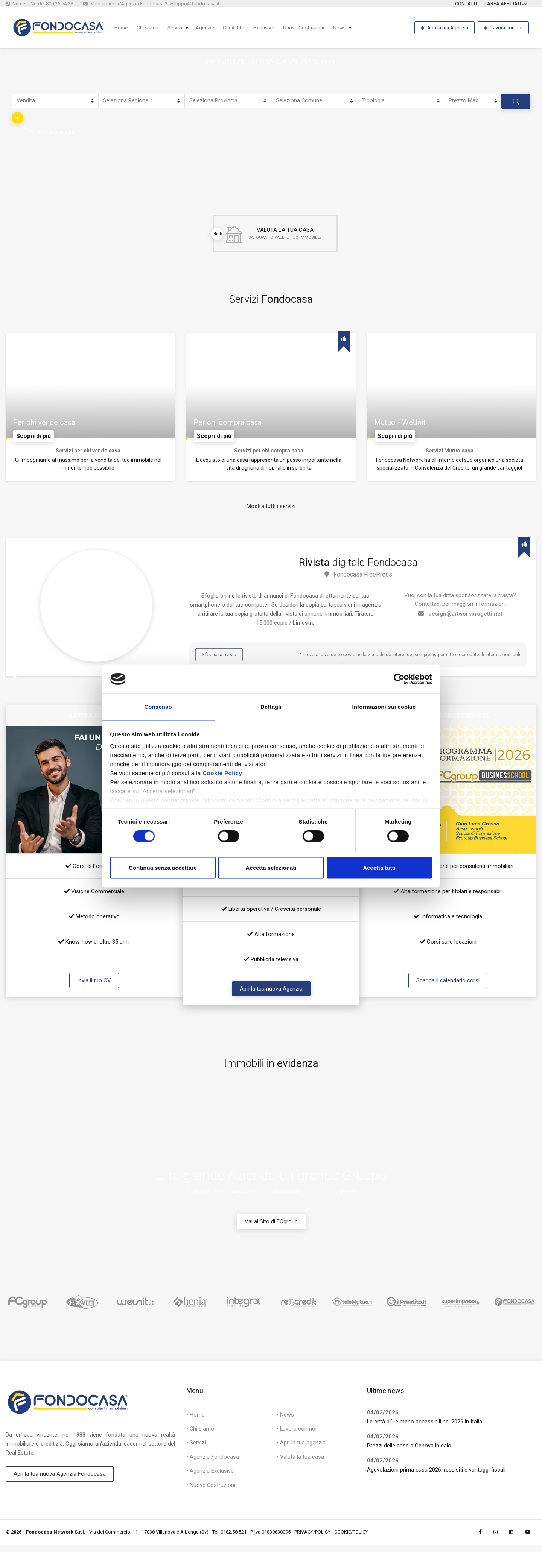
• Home (195, 1419)
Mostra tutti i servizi (271, 510)
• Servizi (196, 1448)
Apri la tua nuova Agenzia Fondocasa (60, 1478)
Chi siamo (149, 28)
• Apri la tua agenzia (301, 1448)
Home (122, 28)
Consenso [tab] (158, 706)
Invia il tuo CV (94, 984)
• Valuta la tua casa (300, 1462)
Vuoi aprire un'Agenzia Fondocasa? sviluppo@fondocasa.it (151, 3)
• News (285, 1419)
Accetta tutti (379, 868)
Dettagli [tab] (271, 706)
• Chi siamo (200, 1434)
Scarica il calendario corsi (448, 984)
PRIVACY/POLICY (312, 1539)
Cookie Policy (222, 773)
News (350, 28)
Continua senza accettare (163, 868)
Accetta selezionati (270, 868)
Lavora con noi (503, 28)
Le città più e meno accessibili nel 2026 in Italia (425, 1425)
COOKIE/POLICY (351, 1539)
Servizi (179, 28)
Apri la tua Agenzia (444, 28)
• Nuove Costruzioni (211, 1491)
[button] (18, 118)
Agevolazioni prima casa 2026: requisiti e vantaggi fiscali (436, 1473)
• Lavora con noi (297, 1434)
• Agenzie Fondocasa (212, 1462)
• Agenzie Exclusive (210, 1477)
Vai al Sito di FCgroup (271, 1225)
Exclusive (272, 28)
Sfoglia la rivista (219, 658)
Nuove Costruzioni (313, 28)
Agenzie (210, 28)
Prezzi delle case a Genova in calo (409, 1449)
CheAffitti (240, 28)
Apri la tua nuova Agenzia (271, 992)
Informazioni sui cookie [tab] (384, 706)
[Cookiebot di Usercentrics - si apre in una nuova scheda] (399, 678)
